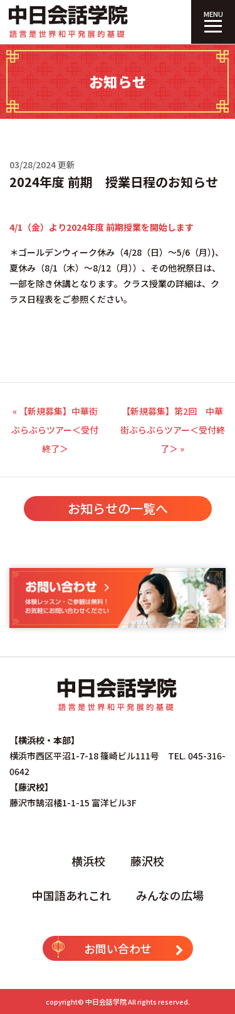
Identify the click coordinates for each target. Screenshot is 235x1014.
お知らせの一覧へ (118, 508)
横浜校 (88, 861)
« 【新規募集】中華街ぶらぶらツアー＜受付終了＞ (54, 430)
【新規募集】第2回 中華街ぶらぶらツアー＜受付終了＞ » (172, 430)
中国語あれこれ (71, 895)
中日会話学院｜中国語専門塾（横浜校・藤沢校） (69, 22)
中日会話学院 (106, 1001)
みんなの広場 (170, 895)
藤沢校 (147, 861)
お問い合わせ (118, 947)
